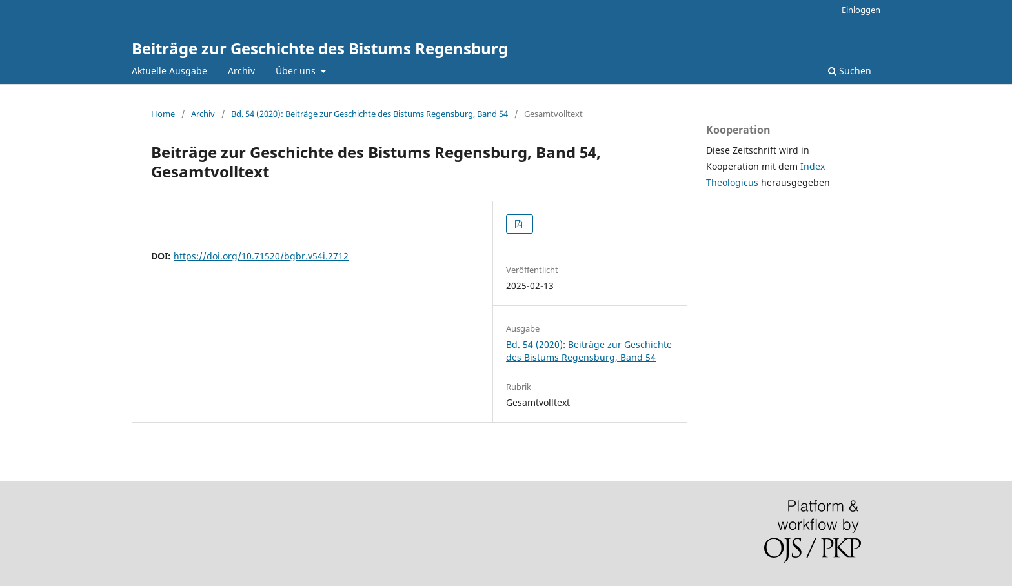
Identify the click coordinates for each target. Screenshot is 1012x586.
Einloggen (861, 9)
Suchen (849, 71)
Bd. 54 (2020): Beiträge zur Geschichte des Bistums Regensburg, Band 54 (369, 113)
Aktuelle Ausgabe (169, 71)
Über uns (297, 71)
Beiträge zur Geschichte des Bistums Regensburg (320, 48)
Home (163, 113)
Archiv (241, 71)
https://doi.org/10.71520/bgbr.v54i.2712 (261, 256)
